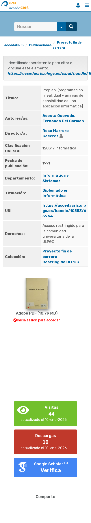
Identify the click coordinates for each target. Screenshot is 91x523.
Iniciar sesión (78, 5)
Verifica (51, 470)
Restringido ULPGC (61, 262)
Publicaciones (40, 45)
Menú (87, 5)
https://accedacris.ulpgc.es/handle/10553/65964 (64, 210)
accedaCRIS (14, 45)
